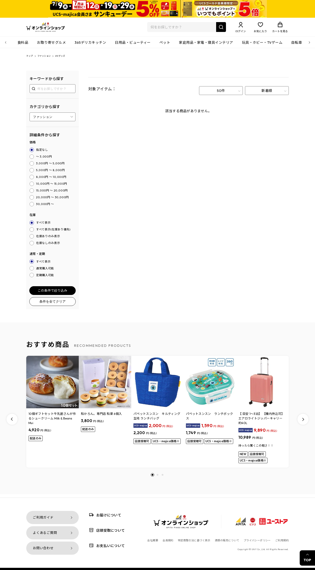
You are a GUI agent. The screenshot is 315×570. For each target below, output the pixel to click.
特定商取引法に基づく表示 (194, 540)
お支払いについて (106, 545)
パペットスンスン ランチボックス (209, 419)
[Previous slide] (12, 422)
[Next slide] (303, 422)
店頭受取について (106, 530)
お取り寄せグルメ (51, 45)
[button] (152, 478)
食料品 (23, 45)
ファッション (48, 59)
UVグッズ (67, 59)
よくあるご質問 (45, 533)
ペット (164, 45)
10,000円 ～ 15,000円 (51, 187)
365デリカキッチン (90, 45)
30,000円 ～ (45, 207)
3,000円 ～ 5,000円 (50, 166)
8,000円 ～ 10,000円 (51, 180)
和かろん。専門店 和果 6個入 (101, 417)
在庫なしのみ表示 (48, 246)
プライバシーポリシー (257, 540)
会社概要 (152, 540)
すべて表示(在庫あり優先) (53, 233)
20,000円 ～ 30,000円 (52, 200)
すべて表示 (43, 226)
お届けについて (104, 515)
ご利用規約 (282, 540)
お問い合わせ (43, 548)
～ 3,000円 (44, 160)
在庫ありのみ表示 (48, 239)
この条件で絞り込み (52, 294)
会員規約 (168, 540)
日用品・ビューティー (133, 45)
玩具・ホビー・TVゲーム (262, 45)
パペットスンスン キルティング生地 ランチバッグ (156, 419)
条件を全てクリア (52, 305)
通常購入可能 (45, 272)
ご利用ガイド (43, 517)
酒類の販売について (227, 540)
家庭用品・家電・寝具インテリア (206, 45)
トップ (30, 59)
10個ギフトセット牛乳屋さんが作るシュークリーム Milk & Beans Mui (52, 421)
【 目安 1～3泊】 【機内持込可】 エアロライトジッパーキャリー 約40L (262, 421)
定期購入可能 (45, 278)
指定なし (42, 153)
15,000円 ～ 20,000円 (52, 194)
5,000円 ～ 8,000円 (50, 173)
